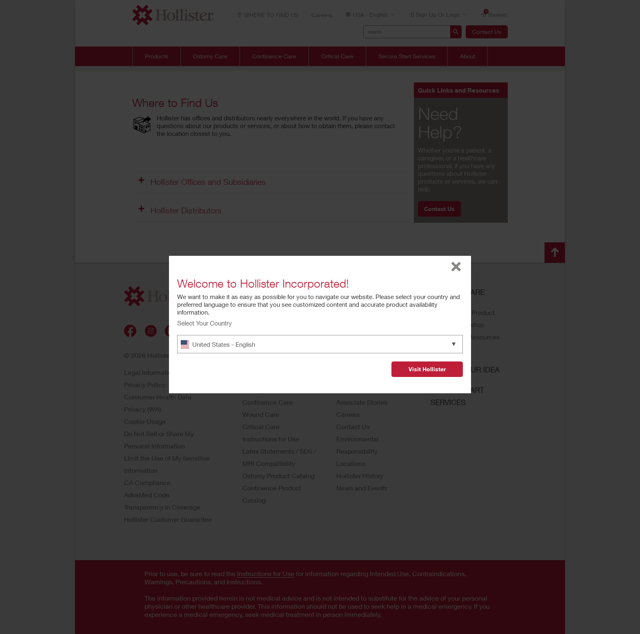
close (456, 266)
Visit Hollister (427, 369)
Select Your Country (204, 323)
